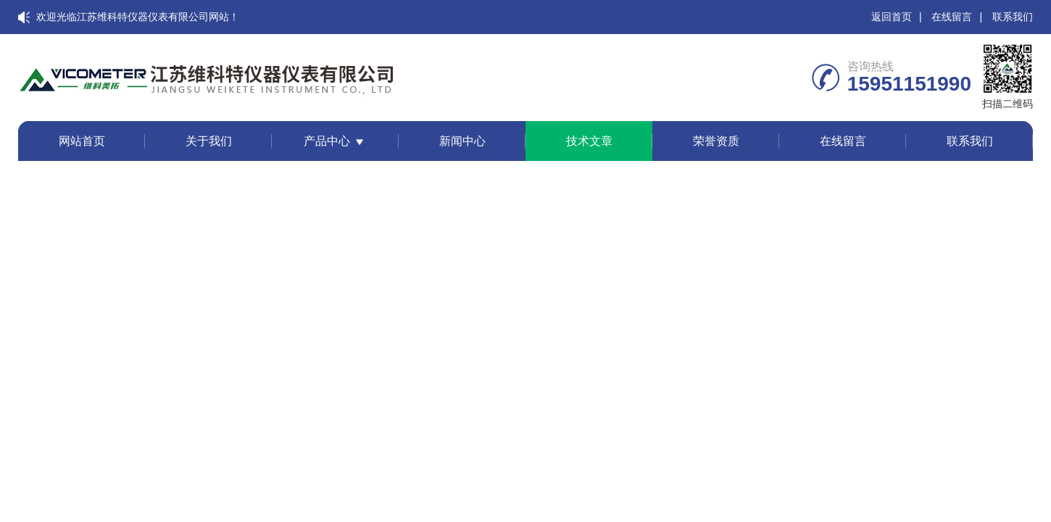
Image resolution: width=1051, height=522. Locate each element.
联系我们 (1012, 16)
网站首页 (82, 141)
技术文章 (589, 141)
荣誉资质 (716, 141)
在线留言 (951, 16)
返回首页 (891, 16)
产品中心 (327, 141)
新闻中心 (462, 141)
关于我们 (209, 141)
